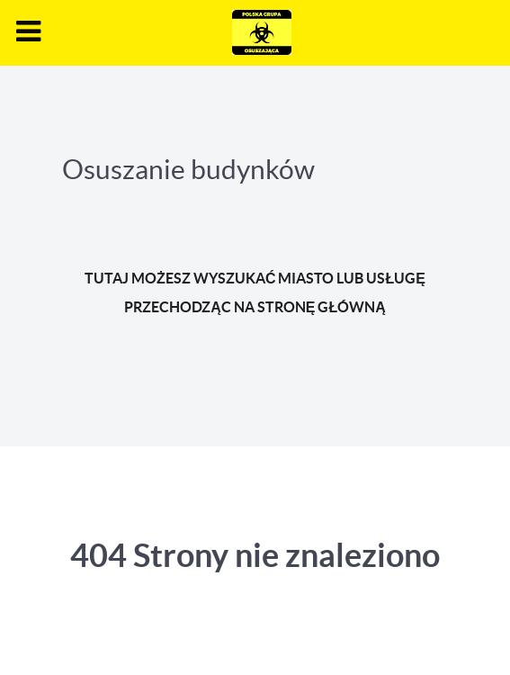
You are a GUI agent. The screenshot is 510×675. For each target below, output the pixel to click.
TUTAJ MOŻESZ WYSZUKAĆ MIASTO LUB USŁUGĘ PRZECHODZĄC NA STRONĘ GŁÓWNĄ (255, 292)
